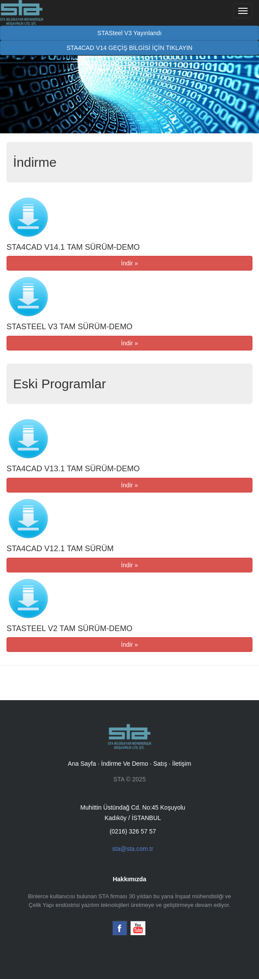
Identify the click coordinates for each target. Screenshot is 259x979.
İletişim (182, 763)
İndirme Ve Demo (124, 763)
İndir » (129, 263)
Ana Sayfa (82, 763)
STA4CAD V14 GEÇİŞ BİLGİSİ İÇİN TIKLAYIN (129, 47)
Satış (160, 763)
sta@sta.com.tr (132, 848)
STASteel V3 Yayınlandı (130, 33)
